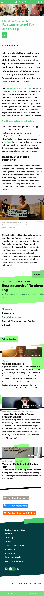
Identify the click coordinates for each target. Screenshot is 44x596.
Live (11, 593)
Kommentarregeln (13, 557)
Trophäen (9, 541)
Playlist (33, 593)
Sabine (39, 171)
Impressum (10, 549)
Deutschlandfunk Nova (15, 530)
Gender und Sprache (14, 561)
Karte (9, 142)
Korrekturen (10, 553)
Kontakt (8, 534)
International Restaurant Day (18, 88)
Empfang (9, 537)
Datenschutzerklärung (15, 545)
